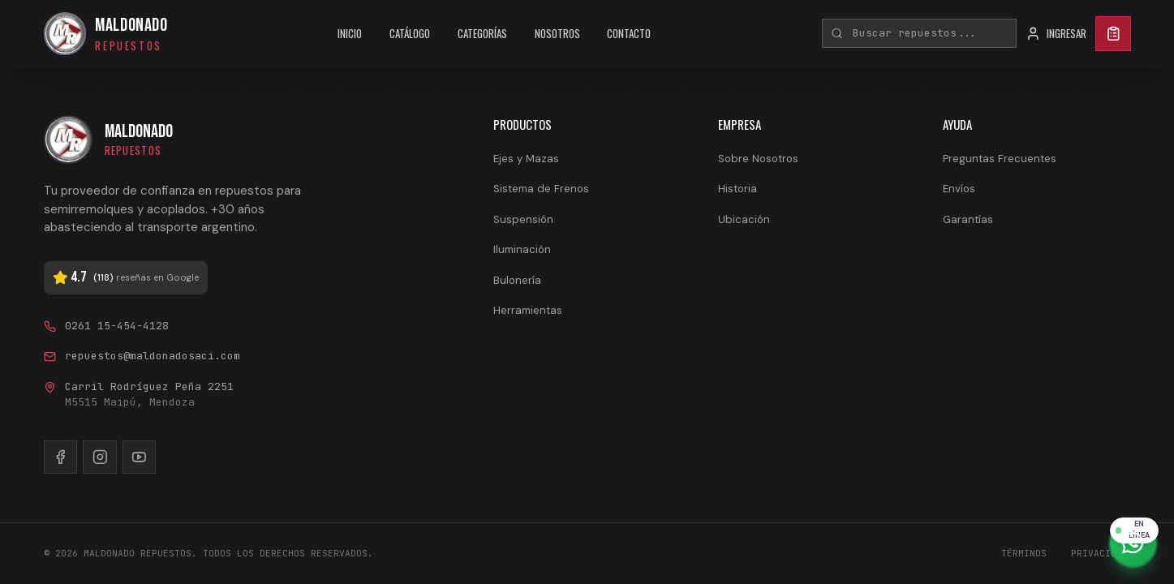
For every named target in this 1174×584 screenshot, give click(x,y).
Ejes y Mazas (526, 158)
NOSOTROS (557, 33)
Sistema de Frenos (541, 188)
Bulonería (517, 280)
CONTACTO (629, 33)
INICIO (350, 33)
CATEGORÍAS (482, 33)
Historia (737, 188)
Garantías (968, 219)
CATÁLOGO (409, 33)
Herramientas (527, 310)
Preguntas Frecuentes (999, 158)
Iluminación (522, 249)
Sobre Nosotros (758, 158)
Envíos (959, 188)
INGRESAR (1056, 33)
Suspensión (523, 219)
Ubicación (744, 219)
